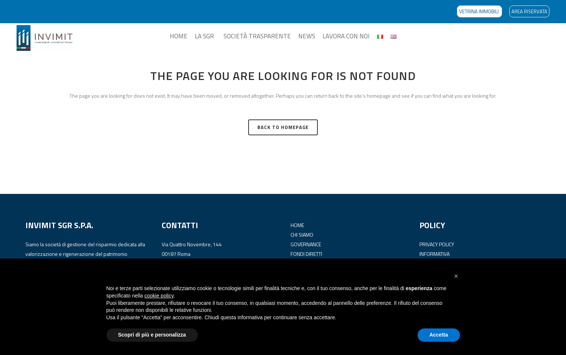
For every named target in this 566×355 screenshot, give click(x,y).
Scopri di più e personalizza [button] (152, 335)
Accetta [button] (438, 335)
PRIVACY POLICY (436, 244)
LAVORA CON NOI (346, 36)
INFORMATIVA (434, 254)
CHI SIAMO (302, 235)
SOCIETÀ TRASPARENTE (257, 36)
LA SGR (204, 36)
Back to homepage (283, 127)
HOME (178, 36)
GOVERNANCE (306, 244)
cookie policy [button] (158, 296)
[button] (456, 276)
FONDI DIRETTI (306, 254)
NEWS (306, 36)
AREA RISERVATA (529, 11)
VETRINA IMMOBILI (479, 11)
